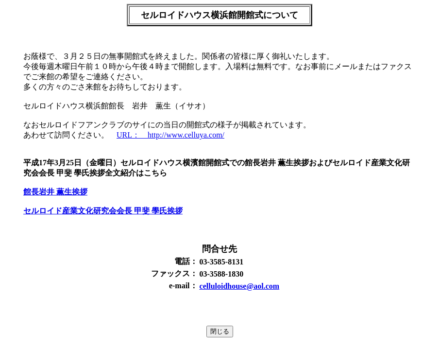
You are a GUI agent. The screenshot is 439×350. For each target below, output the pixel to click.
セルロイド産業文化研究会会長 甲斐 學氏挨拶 (103, 211)
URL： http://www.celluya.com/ (170, 135)
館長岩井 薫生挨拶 (55, 192)
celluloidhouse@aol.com (240, 286)
